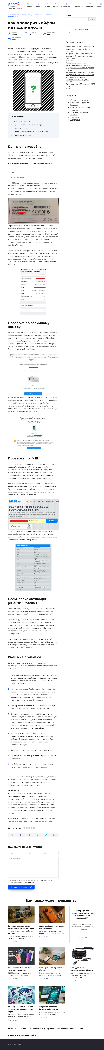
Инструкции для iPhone (31, 15)
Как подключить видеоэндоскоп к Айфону (81, 968)
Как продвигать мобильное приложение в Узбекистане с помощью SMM (83, 914)
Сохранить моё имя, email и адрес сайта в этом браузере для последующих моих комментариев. (31, 881)
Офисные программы (79, 112)
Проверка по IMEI (21, 128)
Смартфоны (75, 120)
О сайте (22, 1028)
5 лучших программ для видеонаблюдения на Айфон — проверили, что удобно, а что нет (21, 929)
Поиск (68, 15)
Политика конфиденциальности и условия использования (56, 1028)
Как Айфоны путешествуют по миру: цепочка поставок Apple (20, 1008)
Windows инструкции (79, 100)
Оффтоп (73, 115)
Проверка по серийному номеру (28, 125)
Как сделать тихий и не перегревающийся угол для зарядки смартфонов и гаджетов (80, 65)
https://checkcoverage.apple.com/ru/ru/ (30, 338)
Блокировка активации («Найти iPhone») (31, 132)
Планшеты (74, 117)
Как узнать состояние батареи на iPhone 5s (49, 1007)
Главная (12, 1028)
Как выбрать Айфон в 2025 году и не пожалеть (20, 968)
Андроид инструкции (79, 103)
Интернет (74, 110)
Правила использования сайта (22, 1034)
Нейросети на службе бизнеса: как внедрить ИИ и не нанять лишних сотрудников (80, 56)
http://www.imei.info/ (30, 484)
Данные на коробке (22, 121)
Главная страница (14, 15)
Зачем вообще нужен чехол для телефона (51, 927)
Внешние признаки (22, 135)
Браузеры (74, 105)
